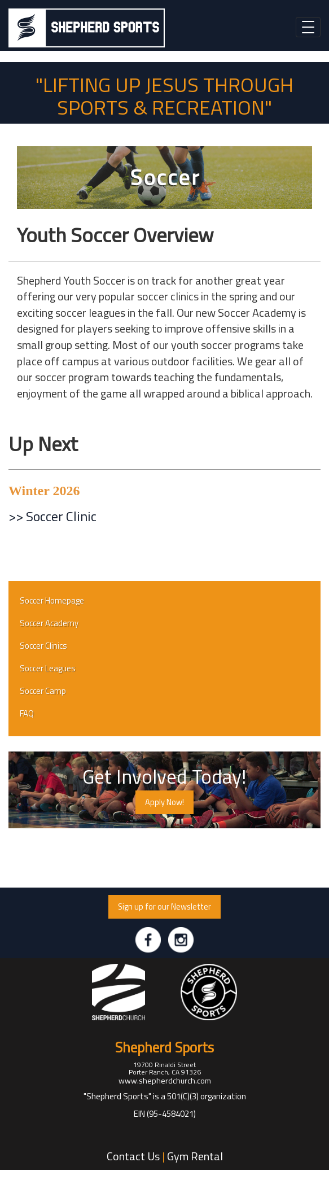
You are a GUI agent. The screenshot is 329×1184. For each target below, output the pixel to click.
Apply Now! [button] (164, 802)
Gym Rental (195, 1156)
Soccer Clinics (43, 645)
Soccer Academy (49, 623)
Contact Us (133, 1156)
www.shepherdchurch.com (165, 1080)
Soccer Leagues (48, 668)
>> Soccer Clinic (52, 516)
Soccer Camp (43, 690)
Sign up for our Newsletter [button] (164, 906)
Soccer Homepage (52, 600)
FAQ (27, 713)
